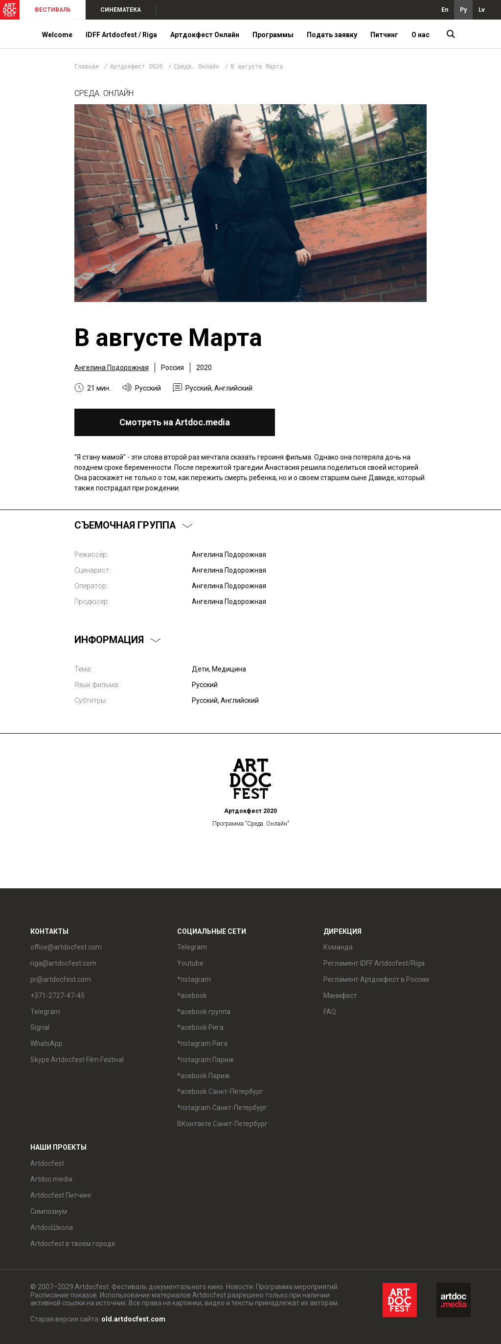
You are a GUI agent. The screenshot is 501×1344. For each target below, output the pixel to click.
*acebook (192, 995)
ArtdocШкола (51, 1227)
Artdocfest (47, 1163)
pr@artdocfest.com (60, 979)
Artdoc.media (51, 1179)
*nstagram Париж (205, 1060)
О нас (420, 35)
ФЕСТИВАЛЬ (52, 9)
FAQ (329, 1012)
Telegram (45, 1012)
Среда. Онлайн (198, 67)
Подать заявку (332, 35)
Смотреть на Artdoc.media (174, 422)
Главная (86, 67)
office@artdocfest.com (66, 947)
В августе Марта (257, 67)
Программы (273, 35)
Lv (481, 9)
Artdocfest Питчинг (61, 1195)
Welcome (57, 35)
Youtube (190, 963)
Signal (39, 1027)
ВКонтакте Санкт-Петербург (222, 1124)
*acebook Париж (203, 1076)
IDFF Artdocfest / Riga (121, 35)
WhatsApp (46, 1043)
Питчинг (384, 35)
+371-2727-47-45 (57, 995)
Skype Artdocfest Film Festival (77, 1060)
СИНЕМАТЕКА (120, 9)
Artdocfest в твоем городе (72, 1244)
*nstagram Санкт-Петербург (222, 1108)
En (444, 9)
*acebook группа (203, 1012)
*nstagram (194, 979)
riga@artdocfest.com (63, 963)
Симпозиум (48, 1211)
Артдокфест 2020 (138, 67)
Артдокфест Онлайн (204, 35)
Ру (463, 9)
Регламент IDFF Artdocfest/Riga (374, 963)
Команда (338, 947)
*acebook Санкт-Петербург (220, 1091)
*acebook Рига (200, 1027)
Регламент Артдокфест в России (376, 979)
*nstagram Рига (202, 1043)
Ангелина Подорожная (111, 367)
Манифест (340, 995)
